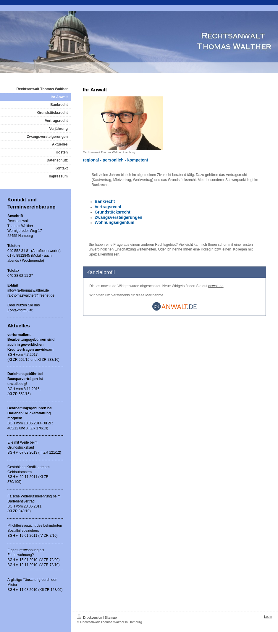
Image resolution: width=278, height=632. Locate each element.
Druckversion (90, 617)
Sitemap (111, 617)
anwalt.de (215, 286)
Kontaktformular (19, 310)
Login (268, 616)
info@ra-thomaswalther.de (28, 290)
